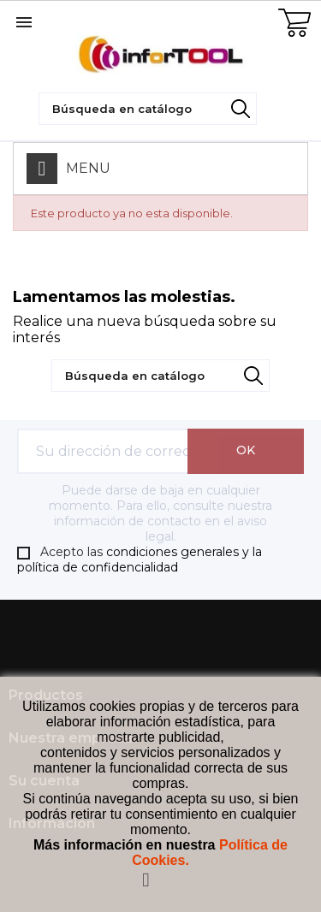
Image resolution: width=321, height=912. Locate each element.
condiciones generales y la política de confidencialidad (139, 560)
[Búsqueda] (148, 108)
